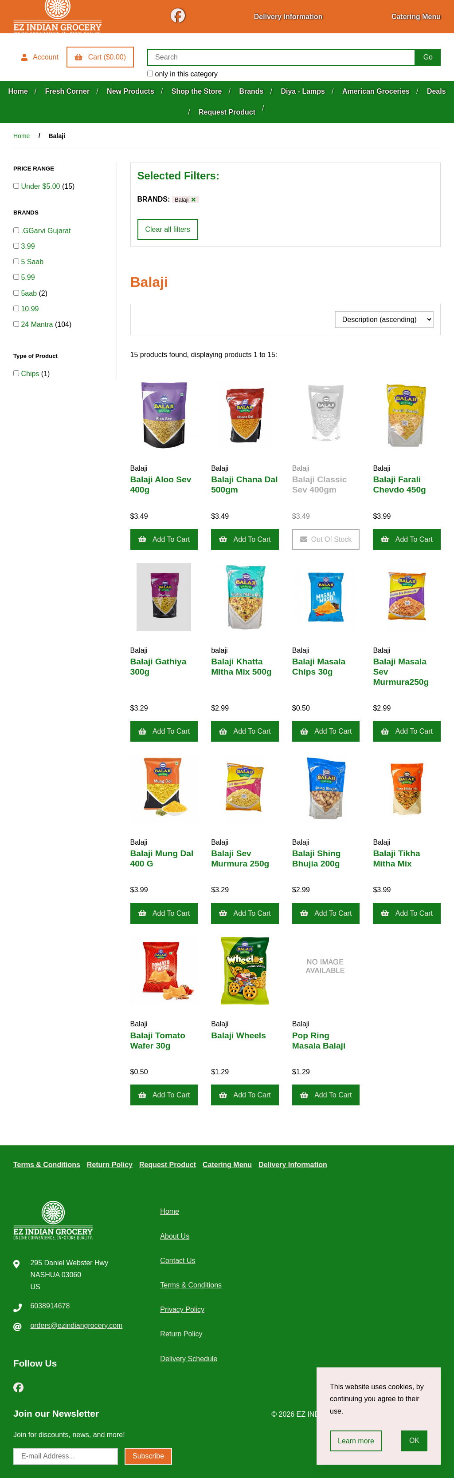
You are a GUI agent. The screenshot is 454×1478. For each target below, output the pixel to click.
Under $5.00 (41, 186)
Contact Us (177, 1260)
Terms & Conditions (46, 1164)
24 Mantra (38, 324)
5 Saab (32, 262)
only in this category (182, 74)
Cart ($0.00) (100, 57)
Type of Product (36, 356)
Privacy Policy (182, 1309)
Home (17, 91)
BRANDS (26, 212)
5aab (30, 293)
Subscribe (148, 1456)
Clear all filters (167, 229)
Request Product (227, 112)
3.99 (28, 246)
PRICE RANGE (34, 168)
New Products (130, 91)
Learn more (356, 1441)
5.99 (28, 277)
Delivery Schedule (188, 1359)
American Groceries (376, 91)
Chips (31, 373)
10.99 (30, 309)
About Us (174, 1236)
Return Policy (110, 1164)
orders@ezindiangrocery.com (76, 1325)
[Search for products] (281, 57)
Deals (436, 91)
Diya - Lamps (303, 91)
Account (40, 57)
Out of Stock (326, 539)
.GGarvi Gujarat (45, 230)
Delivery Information (288, 16)
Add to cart (164, 539)
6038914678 (50, 1306)
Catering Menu (416, 16)
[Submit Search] (428, 57)
